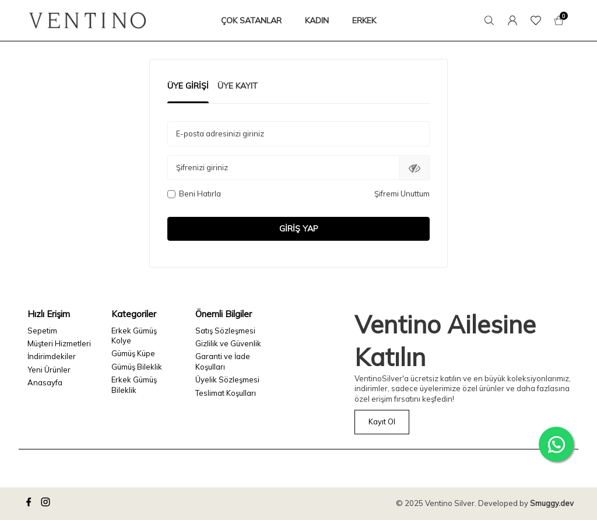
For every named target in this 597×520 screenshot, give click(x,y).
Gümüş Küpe (133, 353)
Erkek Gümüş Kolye (134, 335)
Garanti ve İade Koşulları (222, 361)
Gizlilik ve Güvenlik (228, 343)
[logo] (87, 20)
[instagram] (47, 504)
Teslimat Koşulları (225, 393)
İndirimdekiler (51, 356)
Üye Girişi (188, 85)
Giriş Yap (298, 228)
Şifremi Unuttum (402, 193)
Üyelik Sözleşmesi (227, 379)
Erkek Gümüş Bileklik (134, 384)
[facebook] (30, 504)
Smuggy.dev (552, 503)
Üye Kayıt (237, 85)
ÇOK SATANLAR (251, 20)
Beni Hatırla (194, 193)
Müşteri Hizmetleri (59, 343)
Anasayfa (44, 382)
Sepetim (42, 330)
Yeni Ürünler (49, 369)
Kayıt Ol (381, 421)
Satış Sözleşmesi (225, 330)
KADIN (317, 20)
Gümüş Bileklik (136, 366)
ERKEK (364, 20)
